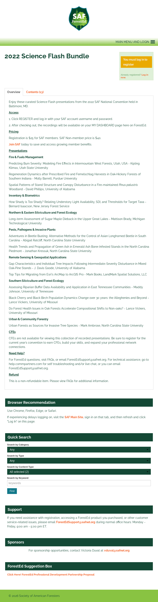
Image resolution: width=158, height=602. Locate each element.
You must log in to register (135, 62)
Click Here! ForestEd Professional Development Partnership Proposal (50, 574)
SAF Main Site (74, 417)
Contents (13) (35, 92)
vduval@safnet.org (117, 550)
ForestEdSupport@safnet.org (75, 522)
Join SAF (14, 144)
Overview (13, 92)
